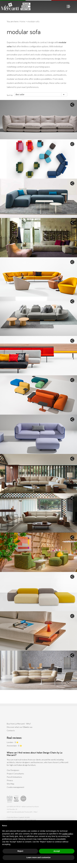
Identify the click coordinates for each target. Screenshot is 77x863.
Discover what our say (19, 727)
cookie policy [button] (67, 834)
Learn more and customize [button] (38, 857)
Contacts (11, 730)
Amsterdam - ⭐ (14, 745)
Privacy (10, 780)
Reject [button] (20, 851)
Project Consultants (15, 773)
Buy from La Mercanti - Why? (19, 723)
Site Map (10, 784)
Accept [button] (57, 851)
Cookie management (15, 787)
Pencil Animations (14, 777)
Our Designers (13, 770)
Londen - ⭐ (12, 742)
